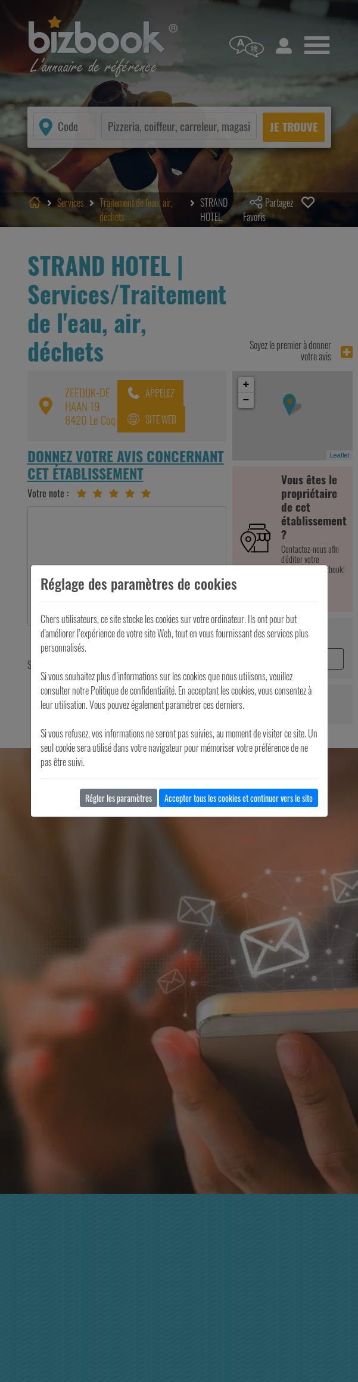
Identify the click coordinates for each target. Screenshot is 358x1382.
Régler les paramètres (118, 798)
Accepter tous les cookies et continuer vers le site (238, 798)
